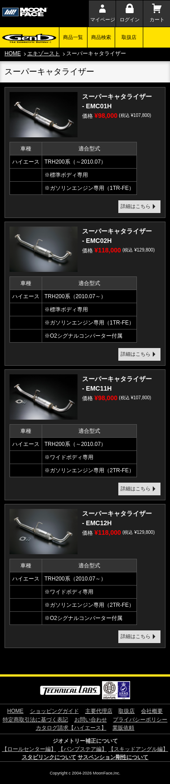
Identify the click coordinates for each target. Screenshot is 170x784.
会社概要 (152, 711)
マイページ (102, 19)
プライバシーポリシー (140, 719)
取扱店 (128, 37)
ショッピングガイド (54, 711)
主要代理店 (98, 711)
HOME (13, 53)
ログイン (130, 19)
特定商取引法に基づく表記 (35, 719)
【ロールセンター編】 (29, 749)
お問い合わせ (90, 719)
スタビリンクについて (49, 757)
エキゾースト (43, 53)
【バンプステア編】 (82, 749)
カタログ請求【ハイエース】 (71, 728)
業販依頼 (123, 728)
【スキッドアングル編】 (138, 749)
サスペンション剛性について (113, 757)
